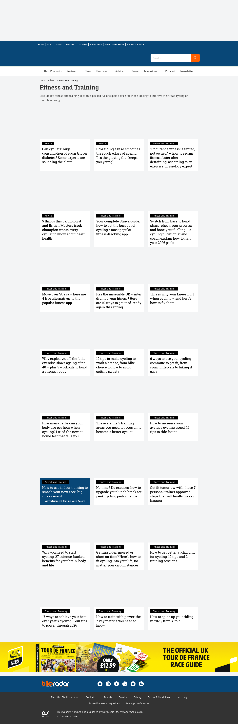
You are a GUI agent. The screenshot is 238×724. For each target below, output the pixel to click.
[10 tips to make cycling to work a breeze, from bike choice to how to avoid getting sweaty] (119, 332)
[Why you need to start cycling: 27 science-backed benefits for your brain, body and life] (65, 525)
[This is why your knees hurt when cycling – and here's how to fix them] (173, 267)
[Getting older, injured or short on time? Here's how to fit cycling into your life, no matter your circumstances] (119, 525)
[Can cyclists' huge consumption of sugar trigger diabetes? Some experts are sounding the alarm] (65, 122)
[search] (195, 58)
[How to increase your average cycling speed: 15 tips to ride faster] (173, 396)
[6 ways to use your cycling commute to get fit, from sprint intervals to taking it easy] (173, 332)
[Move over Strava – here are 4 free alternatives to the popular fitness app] (65, 267)
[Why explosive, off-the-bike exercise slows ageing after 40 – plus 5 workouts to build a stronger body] (65, 332)
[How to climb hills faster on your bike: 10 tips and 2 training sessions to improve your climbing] (173, 525)
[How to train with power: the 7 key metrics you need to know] (119, 590)
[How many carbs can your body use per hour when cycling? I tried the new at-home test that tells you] (65, 396)
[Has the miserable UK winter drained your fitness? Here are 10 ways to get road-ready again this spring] (119, 267)
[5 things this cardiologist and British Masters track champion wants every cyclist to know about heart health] (65, 194)
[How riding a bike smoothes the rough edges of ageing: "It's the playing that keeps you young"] (119, 122)
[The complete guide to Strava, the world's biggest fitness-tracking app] (119, 194)
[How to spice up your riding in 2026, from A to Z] (173, 590)
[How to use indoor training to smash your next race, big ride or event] (65, 461)
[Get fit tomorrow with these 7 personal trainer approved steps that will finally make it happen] (173, 461)
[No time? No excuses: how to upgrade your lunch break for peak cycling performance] (119, 461)
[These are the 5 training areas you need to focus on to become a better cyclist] (119, 396)
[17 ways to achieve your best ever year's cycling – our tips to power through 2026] (65, 590)
